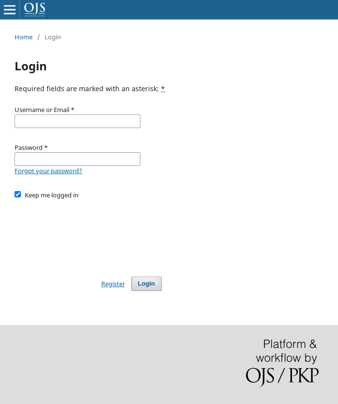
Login (146, 283)
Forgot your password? (48, 170)
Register (113, 283)
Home (23, 36)
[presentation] (88, 233)
